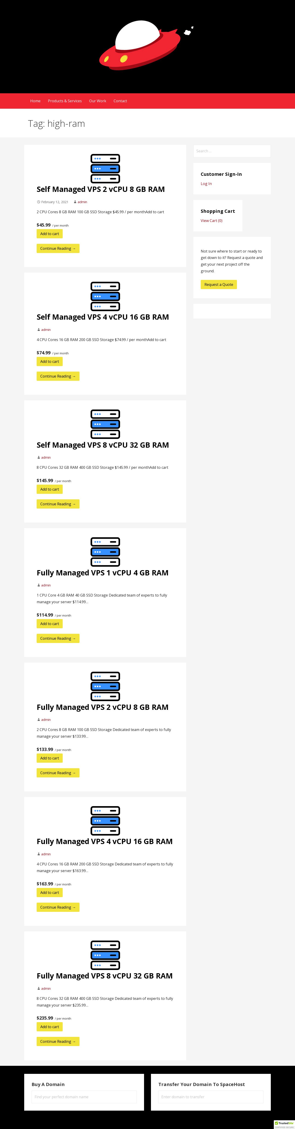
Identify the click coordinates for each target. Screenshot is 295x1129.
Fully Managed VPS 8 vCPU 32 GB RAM (105, 976)
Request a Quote (218, 284)
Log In (206, 183)
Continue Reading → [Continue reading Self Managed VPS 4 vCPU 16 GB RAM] (58, 376)
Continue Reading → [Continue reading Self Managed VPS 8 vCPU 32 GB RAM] (58, 503)
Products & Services (65, 100)
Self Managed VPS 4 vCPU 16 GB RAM (103, 317)
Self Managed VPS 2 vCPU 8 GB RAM (101, 189)
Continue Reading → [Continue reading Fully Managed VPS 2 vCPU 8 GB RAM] (58, 772)
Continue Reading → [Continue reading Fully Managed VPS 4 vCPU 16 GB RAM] (58, 907)
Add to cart (49, 233)
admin (82, 202)
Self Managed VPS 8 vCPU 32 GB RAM (103, 445)
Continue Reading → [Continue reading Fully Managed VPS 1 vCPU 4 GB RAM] (58, 638)
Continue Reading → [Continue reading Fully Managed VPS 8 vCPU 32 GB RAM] (58, 1041)
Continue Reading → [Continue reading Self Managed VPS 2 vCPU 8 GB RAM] (58, 248)
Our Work (97, 100)
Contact (120, 100)
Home (35, 100)
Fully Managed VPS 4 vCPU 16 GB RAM (105, 841)
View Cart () (211, 220)
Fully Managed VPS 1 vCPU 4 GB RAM (103, 572)
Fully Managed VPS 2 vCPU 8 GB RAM (103, 707)
